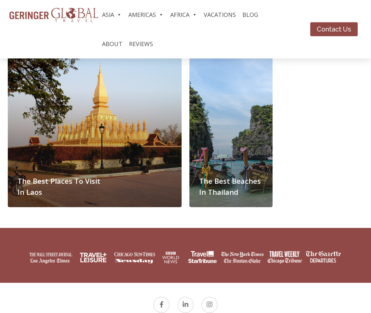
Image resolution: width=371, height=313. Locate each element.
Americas (146, 15)
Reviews (141, 44)
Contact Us (334, 29)
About (112, 44)
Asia (112, 15)
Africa (183, 15)
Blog (250, 15)
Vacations (220, 15)
